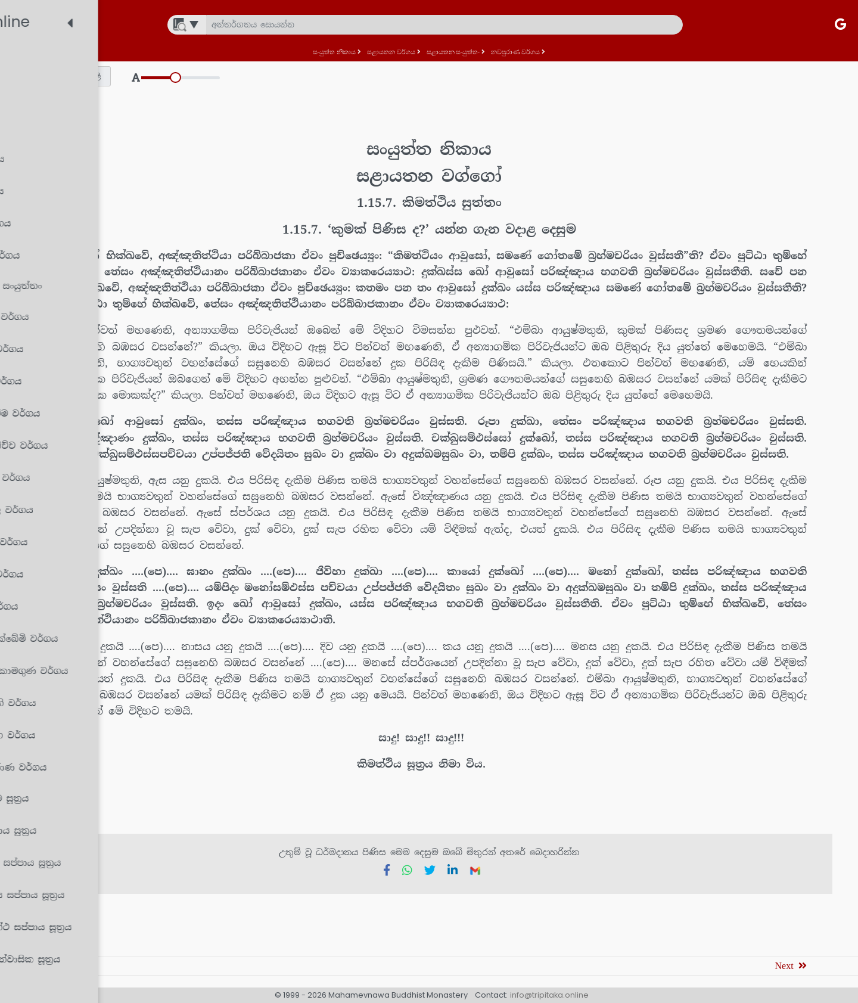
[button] (247, 76)
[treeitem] (104, 63)
